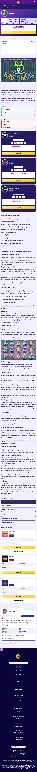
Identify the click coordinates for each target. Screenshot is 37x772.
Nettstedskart (18, 723)
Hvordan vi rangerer (18, 732)
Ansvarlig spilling (18, 704)
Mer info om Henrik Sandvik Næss (8, 638)
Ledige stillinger (18, 718)
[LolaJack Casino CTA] (5, 189)
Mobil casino (18, 679)
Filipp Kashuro (12, 642)
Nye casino (18, 676)
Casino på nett (18, 674)
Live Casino (18, 686)
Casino (2, 5)
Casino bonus (18, 683)
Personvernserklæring (18, 693)
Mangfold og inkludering (18, 735)
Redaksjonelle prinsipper (18, 730)
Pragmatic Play (11, 582)
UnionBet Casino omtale (18, 140)
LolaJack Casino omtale (18, 194)
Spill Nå (18, 547)
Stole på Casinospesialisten (18, 716)
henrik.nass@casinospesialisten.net (28, 616)
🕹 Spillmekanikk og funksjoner (14, 37)
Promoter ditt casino (18, 697)
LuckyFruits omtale (18, 167)
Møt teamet (18, 714)
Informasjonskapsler (18, 695)
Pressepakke (18, 742)
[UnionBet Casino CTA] (5, 135)
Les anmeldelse (18, 551)
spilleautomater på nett (22, 100)
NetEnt (10, 533)
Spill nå (18, 33)
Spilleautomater (7, 5)
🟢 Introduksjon (4, 37)
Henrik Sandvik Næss (12, 611)
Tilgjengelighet (18, 739)
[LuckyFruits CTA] (5, 162)
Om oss (18, 711)
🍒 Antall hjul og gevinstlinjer (26, 37)
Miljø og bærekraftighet (18, 737)
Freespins (18, 681)
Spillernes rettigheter (18, 700)
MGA (18, 702)
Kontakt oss (18, 721)
